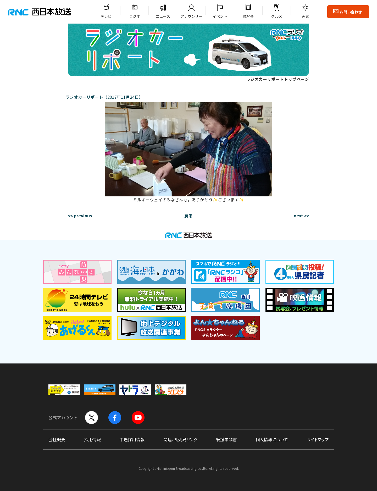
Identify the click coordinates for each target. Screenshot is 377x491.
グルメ (276, 16)
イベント (220, 16)
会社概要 (56, 439)
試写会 (248, 16)
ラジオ (134, 16)
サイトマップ (318, 439)
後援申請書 (226, 439)
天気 (305, 16)
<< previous (80, 215)
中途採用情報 (132, 439)
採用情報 (92, 439)
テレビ (106, 16)
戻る (188, 215)
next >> (301, 215)
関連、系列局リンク (180, 439)
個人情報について (272, 439)
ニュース (163, 16)
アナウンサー (191, 16)
